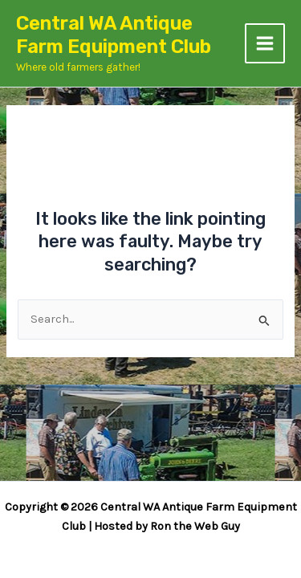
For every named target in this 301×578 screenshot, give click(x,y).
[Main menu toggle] (265, 43)
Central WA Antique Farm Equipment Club (113, 35)
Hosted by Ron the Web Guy (167, 526)
